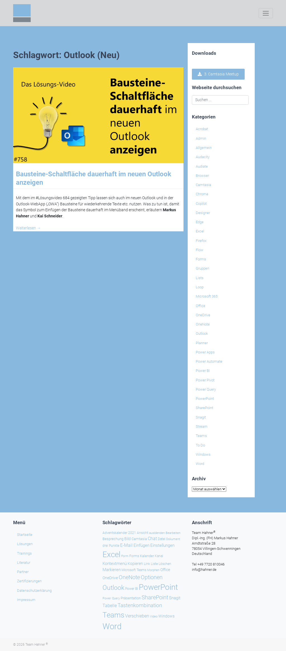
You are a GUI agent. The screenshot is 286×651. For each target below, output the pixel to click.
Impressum (26, 599)
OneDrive (203, 315)
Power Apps (205, 352)
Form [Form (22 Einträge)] (124, 556)
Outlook (202, 333)
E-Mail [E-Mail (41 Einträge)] (126, 545)
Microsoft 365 (207, 296)
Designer (203, 213)
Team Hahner (36, 645)
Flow (199, 250)
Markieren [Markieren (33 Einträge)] (112, 569)
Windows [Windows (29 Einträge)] (166, 616)
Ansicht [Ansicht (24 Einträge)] (142, 532)
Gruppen (202, 268)
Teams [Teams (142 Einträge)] (113, 614)
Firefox (201, 241)
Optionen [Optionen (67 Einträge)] (152, 577)
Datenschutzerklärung (34, 590)
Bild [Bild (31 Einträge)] (127, 538)
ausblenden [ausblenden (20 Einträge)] (157, 532)
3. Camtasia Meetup (218, 74)
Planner (202, 343)
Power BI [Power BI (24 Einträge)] (131, 588)
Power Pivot (205, 380)
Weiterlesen (28, 228)
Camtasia (203, 185)
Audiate (202, 166)
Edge (200, 222)
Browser (202, 176)
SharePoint (204, 408)
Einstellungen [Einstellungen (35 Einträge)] (162, 545)
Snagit (201, 417)
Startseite (24, 535)
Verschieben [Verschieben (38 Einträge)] (137, 615)
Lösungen (25, 544)
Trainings (24, 553)
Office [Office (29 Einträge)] (165, 569)
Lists (200, 278)
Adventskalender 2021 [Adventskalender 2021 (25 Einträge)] (119, 532)
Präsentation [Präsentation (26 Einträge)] (131, 598)
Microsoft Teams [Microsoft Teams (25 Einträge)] (133, 570)
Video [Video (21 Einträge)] (154, 616)
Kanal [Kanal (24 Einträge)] (159, 556)
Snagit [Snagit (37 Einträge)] (174, 597)
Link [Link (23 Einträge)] (147, 564)
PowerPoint (205, 398)
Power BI (203, 371)
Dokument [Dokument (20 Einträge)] (173, 539)
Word (200, 464)
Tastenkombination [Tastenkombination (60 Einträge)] (140, 605)
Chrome (202, 194)
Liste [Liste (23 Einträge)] (154, 564)
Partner (22, 572)
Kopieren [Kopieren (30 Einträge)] (135, 563)
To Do (200, 445)
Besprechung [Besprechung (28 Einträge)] (113, 538)
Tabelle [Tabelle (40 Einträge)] (110, 605)
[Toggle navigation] (266, 13)
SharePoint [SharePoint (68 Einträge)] (155, 597)
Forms (201, 259)
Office (200, 306)
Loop (200, 287)
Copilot (201, 203)
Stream (202, 426)
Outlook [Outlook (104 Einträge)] (113, 587)
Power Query (206, 389)
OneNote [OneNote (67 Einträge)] (129, 577)
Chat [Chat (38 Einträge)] (152, 538)
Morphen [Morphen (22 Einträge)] (153, 570)
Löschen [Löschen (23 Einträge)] (165, 564)
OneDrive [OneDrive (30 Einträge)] (110, 577)
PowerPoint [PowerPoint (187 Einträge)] (158, 586)
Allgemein (204, 148)
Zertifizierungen (29, 581)
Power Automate (209, 361)
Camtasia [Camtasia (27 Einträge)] (139, 538)
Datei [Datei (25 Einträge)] (161, 539)
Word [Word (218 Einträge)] (112, 626)
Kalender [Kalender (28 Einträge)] (147, 556)
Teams (201, 436)
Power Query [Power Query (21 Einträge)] (111, 598)
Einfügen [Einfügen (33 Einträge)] (141, 545)
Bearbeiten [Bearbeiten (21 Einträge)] (173, 532)
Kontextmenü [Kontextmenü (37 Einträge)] (115, 563)
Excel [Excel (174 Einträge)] (111, 554)
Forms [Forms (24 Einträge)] (134, 556)
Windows (203, 454)
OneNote (203, 324)
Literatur (23, 562)
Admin (201, 138)
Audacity (202, 157)
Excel (200, 231)
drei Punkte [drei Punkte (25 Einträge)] (111, 546)
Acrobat (202, 129)
